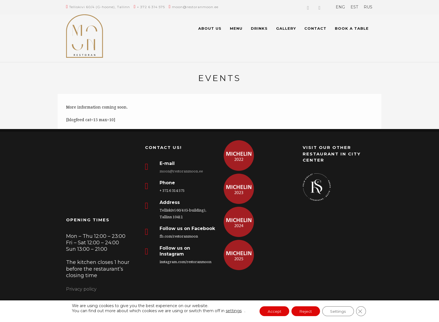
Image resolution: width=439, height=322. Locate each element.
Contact (315, 28)
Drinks (259, 28)
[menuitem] (340, 7)
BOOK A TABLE (352, 28)
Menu (236, 28)
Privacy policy (81, 289)
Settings (339, 311)
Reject (305, 311)
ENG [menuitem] (340, 7)
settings (231, 310)
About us (209, 28)
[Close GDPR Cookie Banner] (363, 311)
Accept (273, 311)
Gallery (286, 28)
